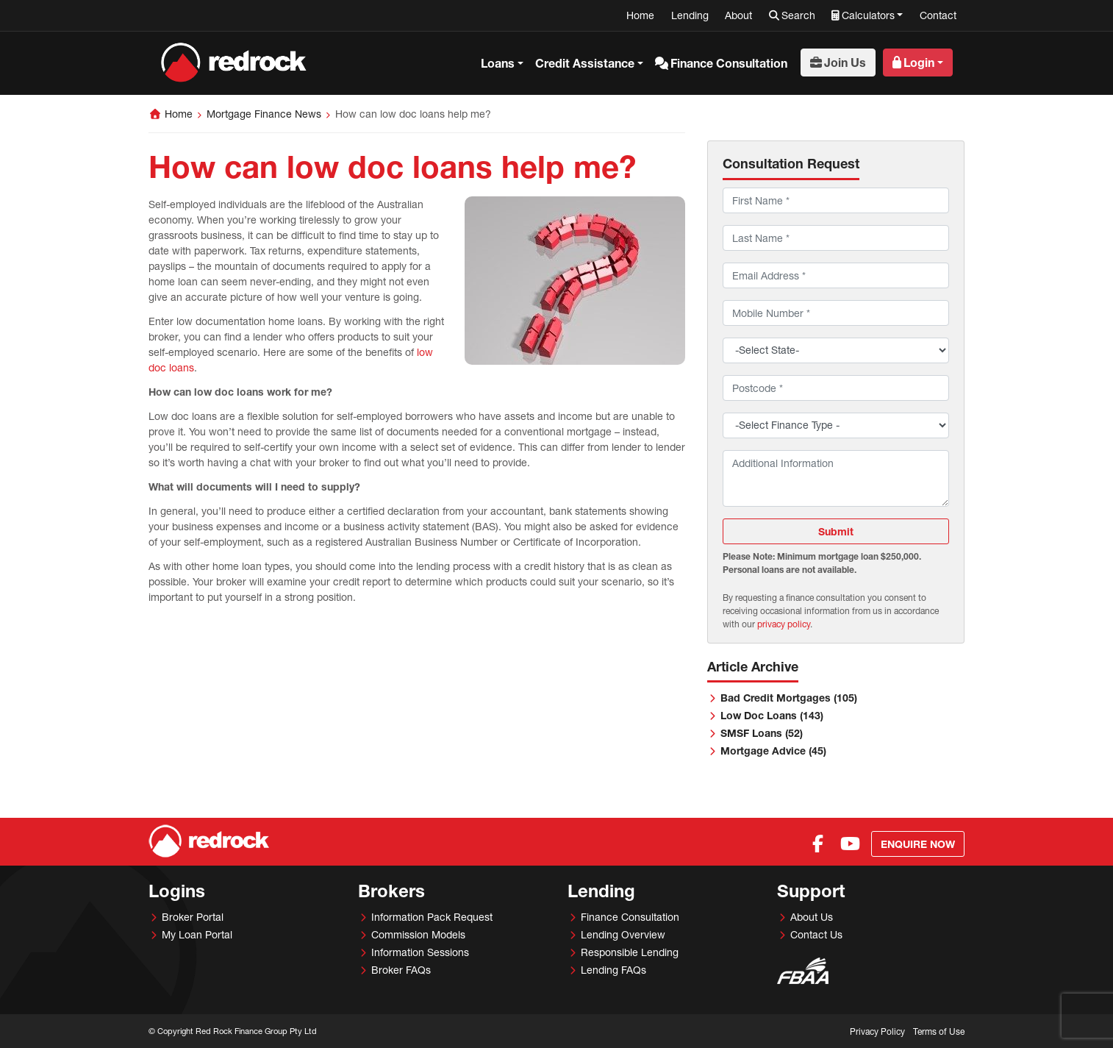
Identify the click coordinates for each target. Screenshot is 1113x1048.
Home (640, 15)
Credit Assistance (584, 63)
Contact (938, 15)
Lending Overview (623, 934)
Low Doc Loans (771, 715)
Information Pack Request (432, 916)
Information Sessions (420, 952)
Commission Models (418, 934)
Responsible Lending (630, 952)
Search (798, 15)
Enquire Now (918, 844)
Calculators (868, 15)
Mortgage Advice (773, 750)
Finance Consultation (728, 63)
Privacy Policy (877, 1031)
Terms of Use (939, 1031)
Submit (835, 531)
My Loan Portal (197, 934)
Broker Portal (192, 916)
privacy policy (783, 624)
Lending (690, 15)
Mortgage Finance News (264, 113)
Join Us (845, 62)
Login (918, 62)
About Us (811, 916)
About (738, 15)
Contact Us (816, 934)
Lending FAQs (613, 969)
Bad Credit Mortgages (788, 697)
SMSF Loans (761, 733)
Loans (498, 63)
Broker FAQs (401, 969)
